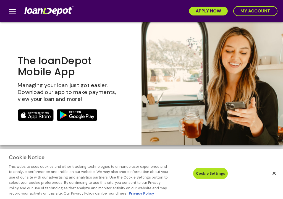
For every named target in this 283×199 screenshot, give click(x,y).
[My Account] (255, 11)
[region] (141, 174)
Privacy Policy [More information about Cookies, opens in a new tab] (141, 193)
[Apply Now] (208, 11)
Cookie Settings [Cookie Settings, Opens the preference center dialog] (210, 173)
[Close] (274, 173)
